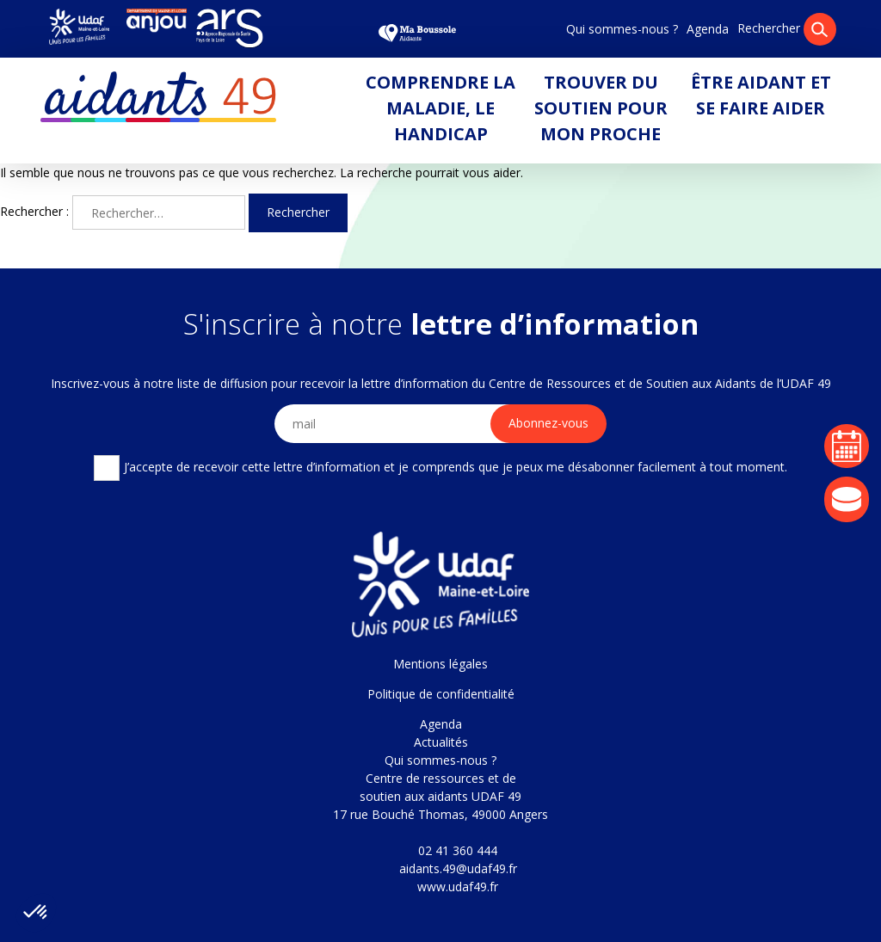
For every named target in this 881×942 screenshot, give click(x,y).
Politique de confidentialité (440, 694)
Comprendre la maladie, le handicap (440, 108)
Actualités (441, 742)
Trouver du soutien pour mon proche (601, 108)
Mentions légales (440, 664)
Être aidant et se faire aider (761, 95)
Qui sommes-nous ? (622, 29)
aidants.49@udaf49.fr (458, 868)
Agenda (708, 29)
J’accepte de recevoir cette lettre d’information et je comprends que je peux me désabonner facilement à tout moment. (440, 468)
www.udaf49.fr (457, 886)
